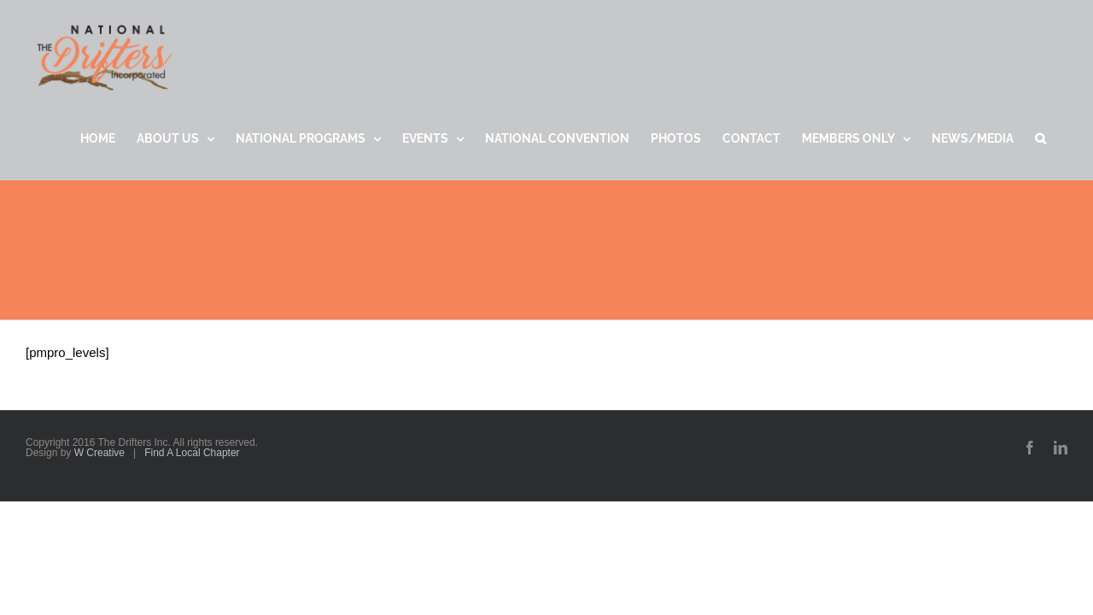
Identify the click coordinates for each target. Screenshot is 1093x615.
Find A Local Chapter (191, 453)
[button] (1061, 138)
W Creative (99, 453)
